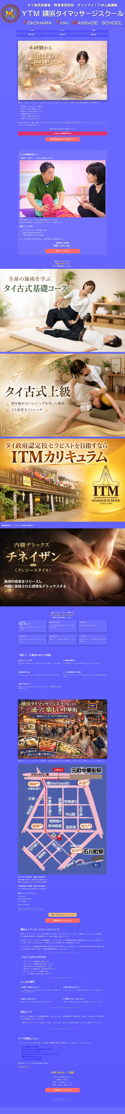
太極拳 (93, 30)
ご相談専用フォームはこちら (63, 1096)
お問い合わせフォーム (31, 913)
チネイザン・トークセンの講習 (31, 1056)
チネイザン (62, 30)
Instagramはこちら (24, 1071)
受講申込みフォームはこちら (63, 925)
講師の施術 (93, 34)
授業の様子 (31, 34)
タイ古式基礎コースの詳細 (29, 1051)
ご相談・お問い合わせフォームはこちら (62, 918)
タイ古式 (31, 30)
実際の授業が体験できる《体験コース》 (62, 140)
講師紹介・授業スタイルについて (31, 1061)
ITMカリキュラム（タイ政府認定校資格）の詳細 (36, 1054)
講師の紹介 (62, 34)
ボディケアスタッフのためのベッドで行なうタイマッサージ (39, 1059)
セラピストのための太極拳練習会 (31, 1064)
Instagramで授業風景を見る (62, 133)
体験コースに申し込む (62, 254)
